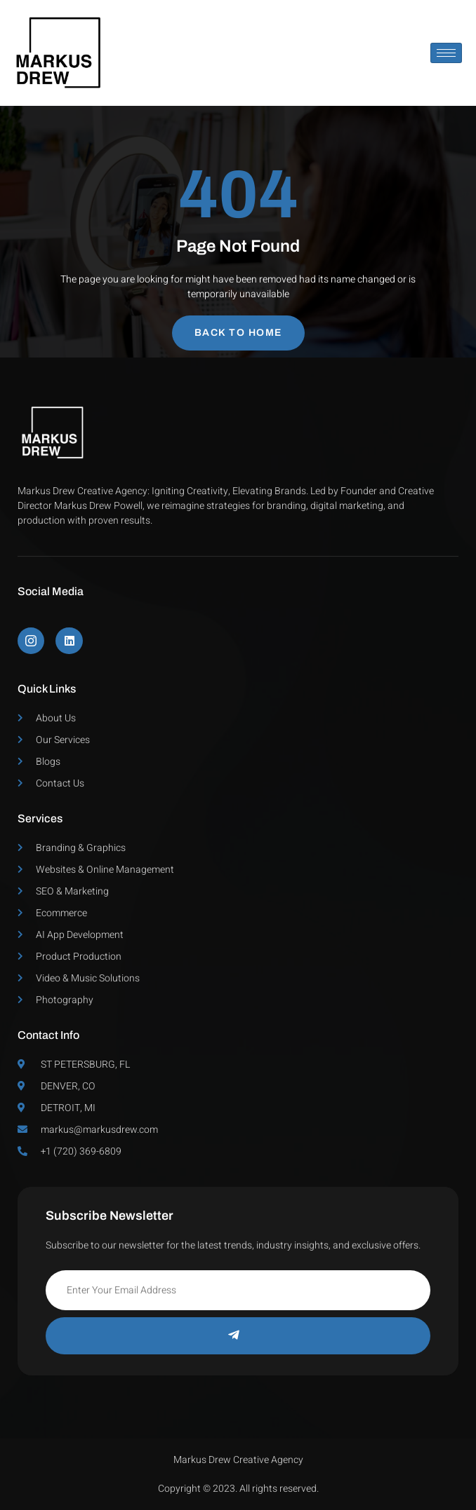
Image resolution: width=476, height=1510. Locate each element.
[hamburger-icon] (446, 53)
